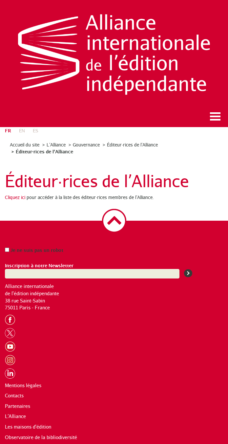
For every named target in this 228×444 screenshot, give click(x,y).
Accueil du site (24, 144)
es (35, 130)
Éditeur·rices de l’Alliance (132, 144)
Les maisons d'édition (28, 427)
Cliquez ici (15, 197)
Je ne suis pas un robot (34, 250)
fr (8, 130)
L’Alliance (56, 144)
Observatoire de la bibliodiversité (41, 437)
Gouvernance (86, 144)
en (22, 130)
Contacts (14, 395)
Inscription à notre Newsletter (39, 265)
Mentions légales (23, 385)
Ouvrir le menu (215, 116)
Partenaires (17, 406)
